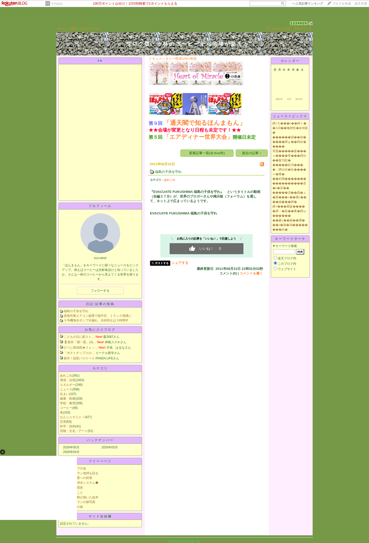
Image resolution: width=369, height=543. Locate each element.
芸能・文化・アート (74, 431)
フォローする (100, 290)
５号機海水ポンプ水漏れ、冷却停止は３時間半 (96, 320)
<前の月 (279, 99)
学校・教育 (67, 403)
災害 (63, 421)
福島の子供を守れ (76, 311)
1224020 (299, 23)
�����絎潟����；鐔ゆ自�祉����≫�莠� (289, 169)
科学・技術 (67, 426)
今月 (289, 99)
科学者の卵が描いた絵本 (81, 497)
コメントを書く (251, 273)
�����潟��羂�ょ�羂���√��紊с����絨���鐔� (289, 197)
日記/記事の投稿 (100, 304)
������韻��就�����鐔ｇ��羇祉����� (289, 141)
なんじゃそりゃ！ (72, 417)
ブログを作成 (341, 3)
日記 (73, 29)
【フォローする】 (278, 29)
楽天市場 (361, 3)
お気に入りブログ (100, 329)
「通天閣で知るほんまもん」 (204, 122)
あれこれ (66, 375)
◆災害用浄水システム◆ (81, 483)
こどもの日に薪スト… (79, 337)
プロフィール (89, 29)
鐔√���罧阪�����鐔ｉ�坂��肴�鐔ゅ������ (289, 211)
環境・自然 (67, 380)
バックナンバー (100, 440)
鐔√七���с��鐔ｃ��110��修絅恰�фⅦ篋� (290, 128)
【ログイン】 (303, 29)
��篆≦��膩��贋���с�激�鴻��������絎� (290, 225)
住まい (64, 394)
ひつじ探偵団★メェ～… (81, 347)
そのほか (57, 3)
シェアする (180, 263)
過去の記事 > (251, 153)
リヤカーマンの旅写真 (80, 502)
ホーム (62, 29)
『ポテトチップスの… (79, 353)
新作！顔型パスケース (79, 358)
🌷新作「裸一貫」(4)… (80, 342)
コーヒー (66, 408)
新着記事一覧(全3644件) (207, 153)
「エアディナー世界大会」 (198, 137)
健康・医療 (67, 398)
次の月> (299, 99)
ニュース (66, 389)
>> (307, 3)
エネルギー (67, 385)
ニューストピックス (290, 116)
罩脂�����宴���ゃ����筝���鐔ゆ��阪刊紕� (289, 155)
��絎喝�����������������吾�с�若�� (289, 183)
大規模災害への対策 (78, 478)
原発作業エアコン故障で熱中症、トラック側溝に (97, 316)
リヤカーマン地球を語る (81, 473)
